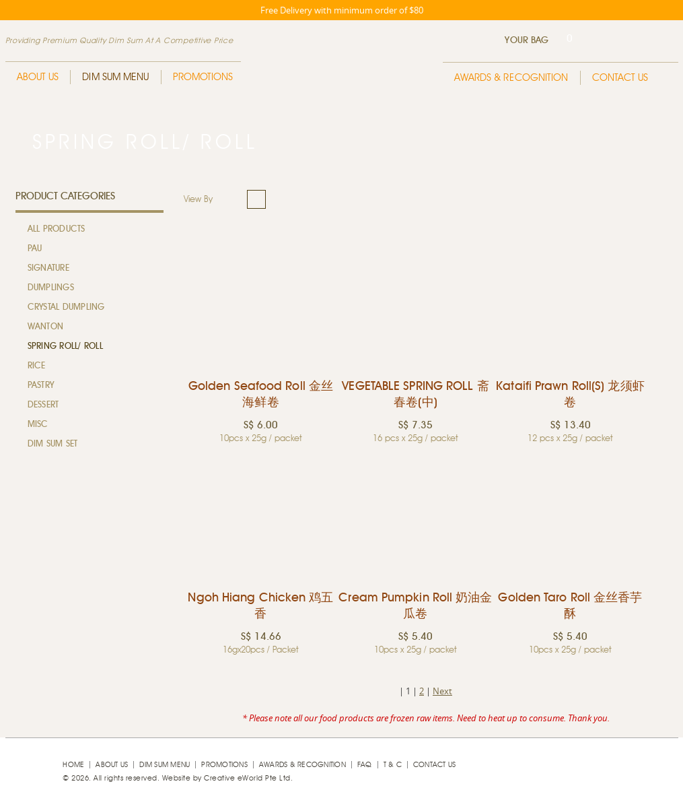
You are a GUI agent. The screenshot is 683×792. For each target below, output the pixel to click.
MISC (38, 424)
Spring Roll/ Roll (65, 346)
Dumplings (51, 288)
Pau (35, 248)
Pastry (41, 385)
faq (364, 764)
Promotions (203, 77)
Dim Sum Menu (115, 77)
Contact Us (620, 78)
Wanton (46, 327)
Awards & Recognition (511, 78)
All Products (56, 229)
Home (73, 764)
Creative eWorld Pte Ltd (247, 778)
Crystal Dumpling (66, 307)
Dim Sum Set (53, 444)
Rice (37, 366)
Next (442, 691)
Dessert (43, 405)
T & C (393, 764)
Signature (48, 268)
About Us (38, 77)
